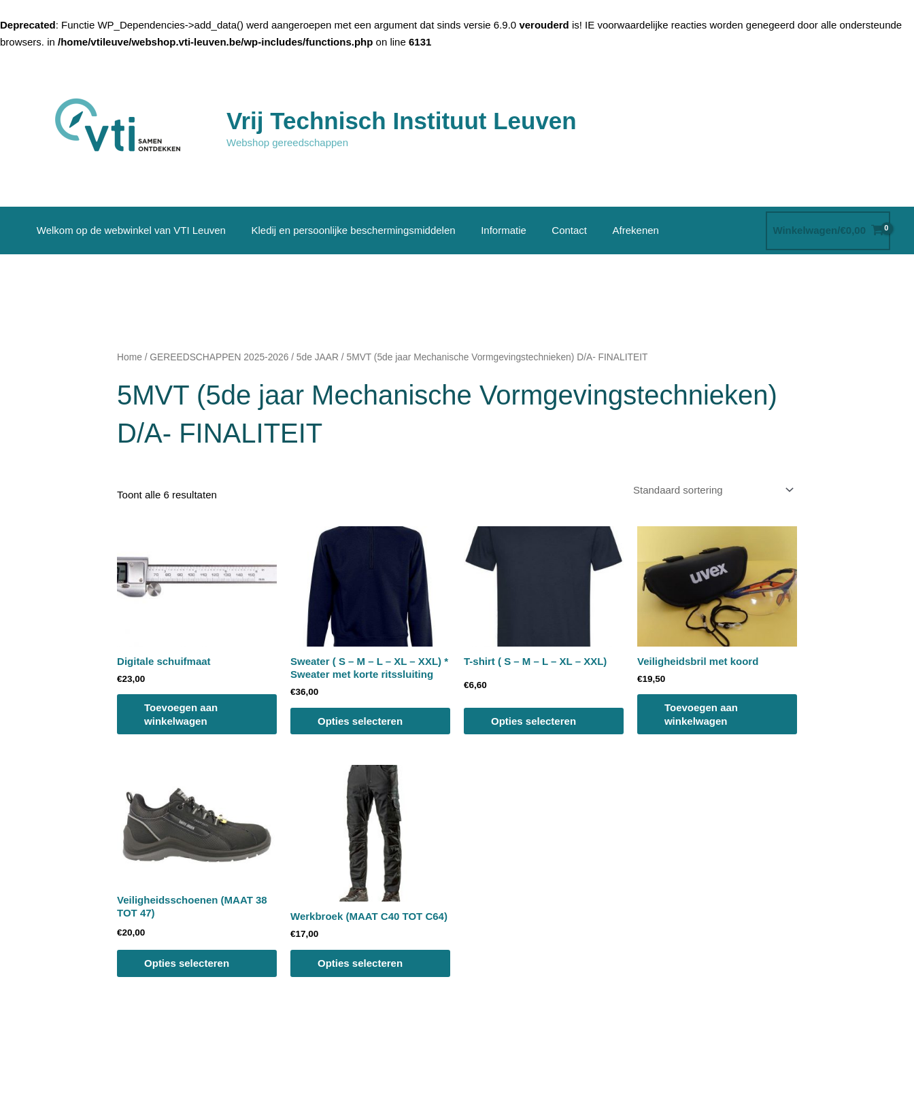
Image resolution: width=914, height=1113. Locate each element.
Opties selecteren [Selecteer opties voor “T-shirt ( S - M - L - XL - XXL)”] (533, 721)
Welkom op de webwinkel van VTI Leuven (128, 230)
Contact (551, 230)
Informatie (490, 230)
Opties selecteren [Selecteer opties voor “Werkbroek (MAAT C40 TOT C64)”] (360, 963)
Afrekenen (613, 230)
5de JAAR (318, 357)
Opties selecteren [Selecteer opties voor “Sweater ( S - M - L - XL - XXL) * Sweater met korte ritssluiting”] (360, 721)
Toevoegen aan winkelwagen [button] (181, 714)
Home (129, 357)
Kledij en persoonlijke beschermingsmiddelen (345, 230)
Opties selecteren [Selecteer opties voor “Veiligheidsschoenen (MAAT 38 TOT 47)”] (186, 963)
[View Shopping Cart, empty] (828, 230)
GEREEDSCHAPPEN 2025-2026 (219, 357)
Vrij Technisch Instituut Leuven (401, 120)
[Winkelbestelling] (711, 490)
